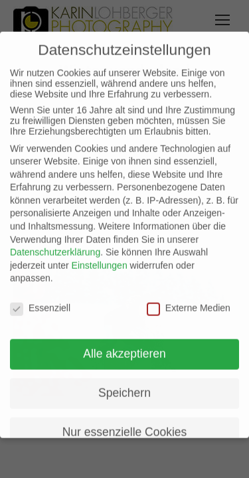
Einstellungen (99, 255)
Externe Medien (188, 298)
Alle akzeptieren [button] (124, 344)
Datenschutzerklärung (55, 242)
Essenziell (40, 298)
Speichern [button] (124, 383)
